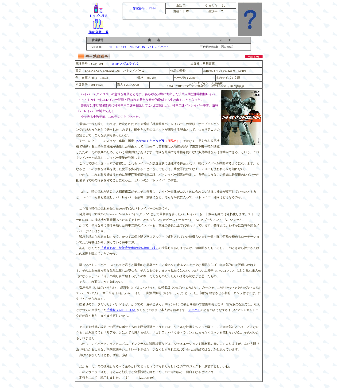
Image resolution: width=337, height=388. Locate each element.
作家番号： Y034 (144, 8)
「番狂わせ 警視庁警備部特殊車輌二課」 (130, 248)
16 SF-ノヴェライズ (125, 63)
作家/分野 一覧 (98, 30)
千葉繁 (121, 310)
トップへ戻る (98, 14)
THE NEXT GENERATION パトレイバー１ (139, 47)
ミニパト (194, 310)
